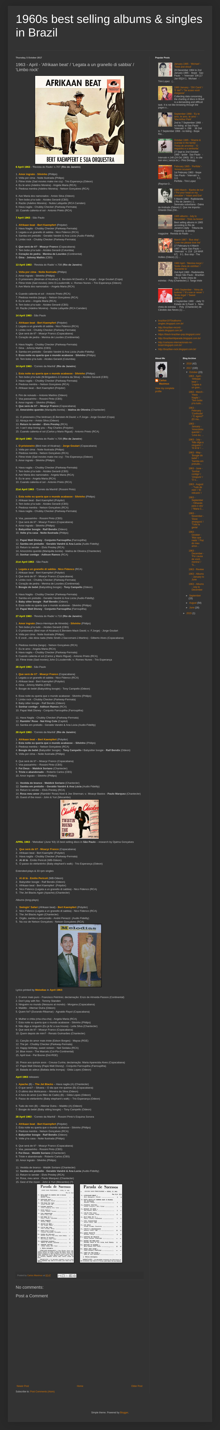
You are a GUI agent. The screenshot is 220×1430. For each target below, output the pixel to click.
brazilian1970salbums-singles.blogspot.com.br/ (170, 322)
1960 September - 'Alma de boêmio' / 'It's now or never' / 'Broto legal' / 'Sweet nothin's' (189, 293)
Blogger (124, 1412)
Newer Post (23, 1386)
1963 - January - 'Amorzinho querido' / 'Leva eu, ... (196, 429)
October (193, 372)
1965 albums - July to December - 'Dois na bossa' (188, 217)
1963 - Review (196, 569)
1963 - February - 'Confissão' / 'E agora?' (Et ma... (196, 413)
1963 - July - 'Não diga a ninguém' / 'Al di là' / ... (196, 443)
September (195, 595)
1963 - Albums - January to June (196, 577)
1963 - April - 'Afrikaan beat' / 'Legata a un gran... (195, 382)
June (192, 607)
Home (80, 1386)
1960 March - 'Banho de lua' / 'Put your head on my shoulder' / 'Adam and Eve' (189, 193)
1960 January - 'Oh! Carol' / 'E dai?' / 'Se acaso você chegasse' (188, 90)
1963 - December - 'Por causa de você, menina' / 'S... (196, 557)
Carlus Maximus (164, 382)
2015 (189, 613)
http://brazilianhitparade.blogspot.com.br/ (179, 338)
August (193, 603)
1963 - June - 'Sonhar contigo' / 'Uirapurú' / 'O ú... (196, 474)
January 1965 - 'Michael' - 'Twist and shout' (187, 65)
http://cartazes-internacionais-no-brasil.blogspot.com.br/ (175, 344)
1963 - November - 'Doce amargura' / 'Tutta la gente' (196, 520)
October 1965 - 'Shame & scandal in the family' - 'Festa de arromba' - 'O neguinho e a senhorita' (187, 144)
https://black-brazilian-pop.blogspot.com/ (179, 334)
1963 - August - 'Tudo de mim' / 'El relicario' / (196, 488)
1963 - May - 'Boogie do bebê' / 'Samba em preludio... (196, 458)
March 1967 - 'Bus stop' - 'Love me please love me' (187, 241)
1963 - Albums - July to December (196, 587)
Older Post (136, 1386)
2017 (189, 368)
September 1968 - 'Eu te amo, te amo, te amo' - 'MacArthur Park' (187, 117)
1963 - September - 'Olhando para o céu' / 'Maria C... (196, 503)
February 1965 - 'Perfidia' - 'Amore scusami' (188, 168)
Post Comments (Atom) (42, 1391)
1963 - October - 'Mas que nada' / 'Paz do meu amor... (196, 539)
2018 (189, 363)
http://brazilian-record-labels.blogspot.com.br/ (170, 329)
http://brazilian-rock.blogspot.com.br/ (177, 349)
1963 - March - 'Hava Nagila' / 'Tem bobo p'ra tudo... (196, 398)
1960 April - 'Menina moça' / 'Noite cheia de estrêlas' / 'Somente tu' (188, 266)
